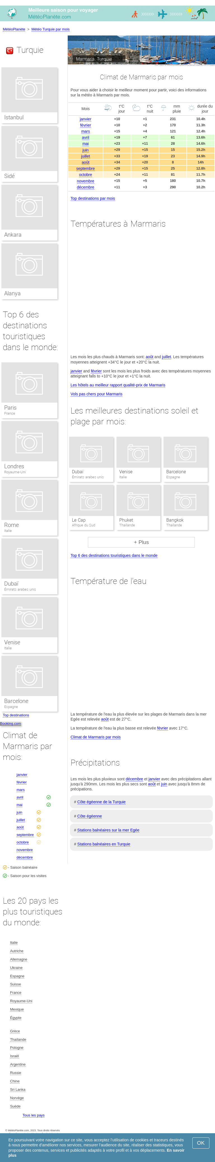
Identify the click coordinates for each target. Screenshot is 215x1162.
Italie (8, 531)
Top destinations (16, 715)
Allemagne (18, 959)
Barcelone (176, 471)
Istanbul (14, 117)
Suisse (15, 984)
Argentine (18, 1064)
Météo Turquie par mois (50, 29)
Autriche (17, 951)
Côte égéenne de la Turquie (101, 802)
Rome (11, 525)
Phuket (126, 520)
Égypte (15, 1018)
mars (85, 131)
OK (201, 1143)
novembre (85, 181)
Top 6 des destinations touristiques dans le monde (114, 555)
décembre (85, 187)
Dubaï (77, 471)
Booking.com (10, 723)
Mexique (17, 1009)
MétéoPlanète (14, 29)
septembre (85, 168)
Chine (15, 1081)
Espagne (11, 707)
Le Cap (78, 520)
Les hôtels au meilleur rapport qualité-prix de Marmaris (118, 385)
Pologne (17, 1047)
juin (86, 150)
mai (85, 143)
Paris (10, 407)
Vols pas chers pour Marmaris (96, 394)
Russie (15, 1073)
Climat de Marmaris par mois (96, 737)
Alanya (12, 293)
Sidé (9, 176)
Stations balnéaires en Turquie (103, 844)
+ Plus (141, 542)
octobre (85, 174)
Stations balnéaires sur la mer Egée (108, 830)
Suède (15, 1106)
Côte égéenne (89, 816)
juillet (85, 156)
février (85, 125)
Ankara (13, 234)
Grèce (15, 1031)
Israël (14, 1056)
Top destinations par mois (93, 198)
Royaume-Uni (15, 472)
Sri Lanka (17, 1089)
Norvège (17, 1098)
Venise (125, 471)
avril (85, 137)
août (85, 162)
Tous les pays (34, 1115)
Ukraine (16, 968)
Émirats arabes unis (20, 589)
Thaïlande (18, 1039)
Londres (14, 466)
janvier (85, 119)
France (9, 413)
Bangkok (175, 520)
